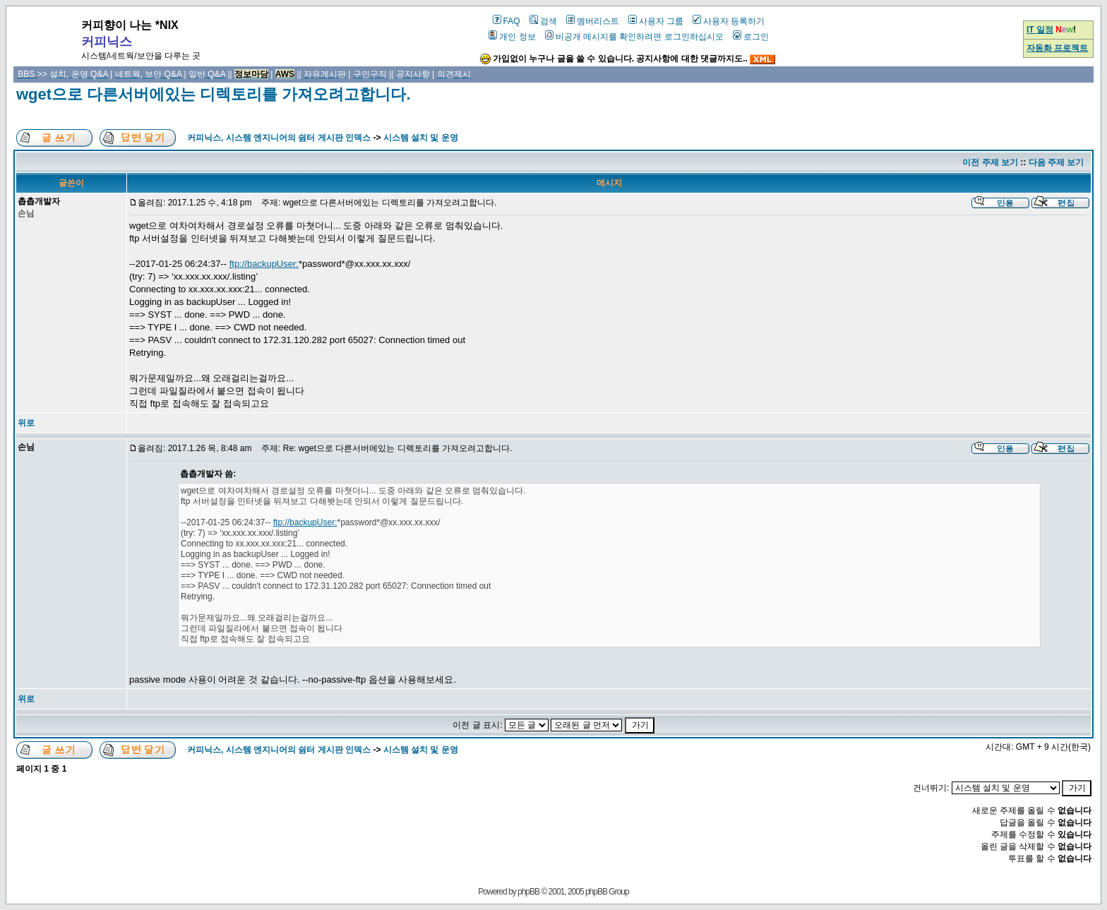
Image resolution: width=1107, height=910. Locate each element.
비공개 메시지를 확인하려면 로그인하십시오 (634, 37)
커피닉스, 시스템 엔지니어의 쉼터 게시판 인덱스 (279, 138)
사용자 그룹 (655, 21)
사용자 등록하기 (729, 21)
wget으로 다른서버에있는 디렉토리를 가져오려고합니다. (213, 94)
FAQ (506, 21)
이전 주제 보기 (990, 162)
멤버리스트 (592, 21)
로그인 (751, 37)
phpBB (528, 892)
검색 (543, 21)
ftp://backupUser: (264, 263)
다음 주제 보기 (1056, 162)
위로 (26, 423)
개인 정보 (512, 37)
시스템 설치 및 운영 (420, 138)
